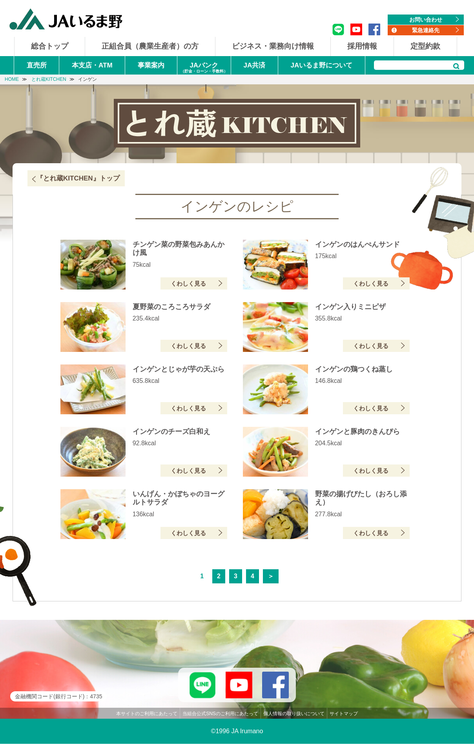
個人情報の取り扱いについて (294, 715)
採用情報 (362, 46)
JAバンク (204, 68)
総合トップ (49, 46)
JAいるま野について (322, 65)
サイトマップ (344, 715)
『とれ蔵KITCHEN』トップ (78, 178)
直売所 (37, 65)
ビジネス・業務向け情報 (273, 46)
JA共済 (254, 65)
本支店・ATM (92, 65)
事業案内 (151, 65)
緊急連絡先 (425, 30)
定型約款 (425, 46)
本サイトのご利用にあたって (146, 715)
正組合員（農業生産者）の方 (150, 46)
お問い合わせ (425, 19)
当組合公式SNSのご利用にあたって (220, 715)
